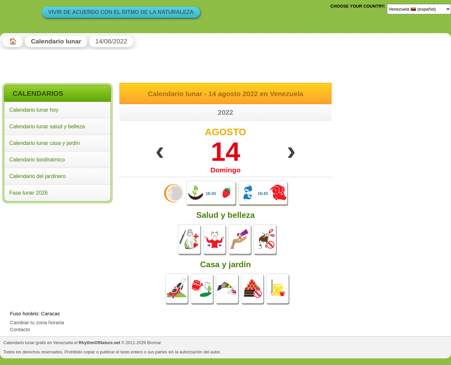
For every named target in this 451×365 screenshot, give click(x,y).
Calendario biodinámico (37, 159)
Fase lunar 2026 (28, 193)
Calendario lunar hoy (33, 110)
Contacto (20, 329)
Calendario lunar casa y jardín (44, 143)
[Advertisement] (57, 248)
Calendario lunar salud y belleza (47, 126)
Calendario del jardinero (37, 176)
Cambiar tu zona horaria (37, 322)
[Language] (419, 9)
